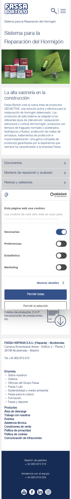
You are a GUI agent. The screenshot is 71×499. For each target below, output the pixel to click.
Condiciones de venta (17, 427)
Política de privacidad (17, 430)
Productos (10, 407)
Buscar (55, 11)
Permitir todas (35, 294)
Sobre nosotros (17, 375)
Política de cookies (15, 434)
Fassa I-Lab (15, 387)
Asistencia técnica (15, 423)
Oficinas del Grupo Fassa (23, 383)
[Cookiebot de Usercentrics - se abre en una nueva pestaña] (50, 194)
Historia (12, 379)
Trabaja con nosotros (17, 415)
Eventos (9, 419)
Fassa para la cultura (21, 394)
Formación (14, 398)
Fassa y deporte (18, 402)
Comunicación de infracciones (23, 438)
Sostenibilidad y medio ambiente (28, 390)
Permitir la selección (35, 306)
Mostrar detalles (48, 282)
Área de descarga (15, 411)
